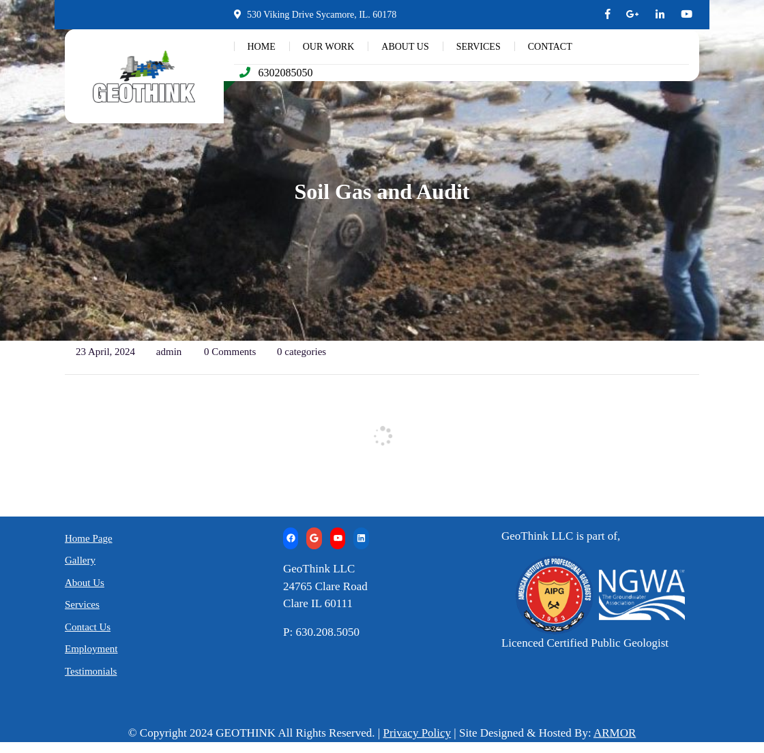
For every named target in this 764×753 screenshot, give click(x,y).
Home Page (89, 538)
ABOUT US (404, 47)
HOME (262, 47)
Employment (91, 648)
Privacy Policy (417, 732)
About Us (84, 582)
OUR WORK (329, 47)
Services (82, 604)
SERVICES (478, 47)
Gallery (80, 560)
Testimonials (91, 671)
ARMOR (614, 732)
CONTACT (550, 47)
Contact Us (88, 626)
